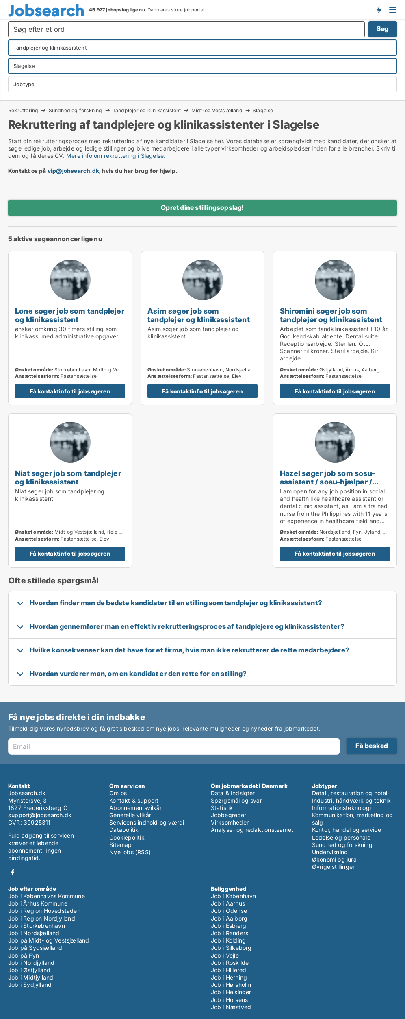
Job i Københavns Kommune (46, 895)
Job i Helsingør (231, 991)
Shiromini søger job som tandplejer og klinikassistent (331, 315)
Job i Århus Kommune (37, 903)
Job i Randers (230, 933)
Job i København (233, 895)
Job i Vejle (225, 955)
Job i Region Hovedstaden (44, 910)
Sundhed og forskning (75, 110)
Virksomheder (230, 822)
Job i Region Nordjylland (41, 918)
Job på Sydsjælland (35, 947)
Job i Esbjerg (229, 925)
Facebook (12, 872)
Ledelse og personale (341, 837)
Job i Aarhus (228, 903)
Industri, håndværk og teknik (351, 800)
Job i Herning (229, 977)
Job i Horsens (229, 999)
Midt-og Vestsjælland (217, 110)
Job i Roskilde (230, 962)
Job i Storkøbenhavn (36, 925)
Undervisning (330, 852)
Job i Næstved (231, 1007)
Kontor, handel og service (346, 829)
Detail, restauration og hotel (350, 793)
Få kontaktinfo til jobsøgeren (70, 391)
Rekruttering (23, 110)
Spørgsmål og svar (236, 800)
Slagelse (263, 110)
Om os (118, 793)
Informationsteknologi (341, 807)
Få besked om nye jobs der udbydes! (378, 9)
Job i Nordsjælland (34, 933)
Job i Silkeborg (231, 947)
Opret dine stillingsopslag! (202, 207)
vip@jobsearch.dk (73, 170)
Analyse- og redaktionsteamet (252, 829)
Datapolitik (124, 829)
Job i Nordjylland (31, 962)
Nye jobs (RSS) (130, 852)
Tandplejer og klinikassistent (147, 110)
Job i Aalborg (229, 918)
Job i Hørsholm (231, 984)
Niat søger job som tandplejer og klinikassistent (68, 477)
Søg (383, 29)
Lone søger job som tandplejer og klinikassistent (69, 315)
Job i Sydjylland (30, 984)
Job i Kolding (228, 940)
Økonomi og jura (334, 859)
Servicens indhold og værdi (146, 822)
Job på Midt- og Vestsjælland (48, 940)
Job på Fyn (23, 955)
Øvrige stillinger (333, 866)
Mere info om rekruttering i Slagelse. (115, 155)
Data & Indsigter (233, 793)
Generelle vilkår (130, 815)
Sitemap (120, 844)
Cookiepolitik (127, 837)
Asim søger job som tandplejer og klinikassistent (198, 315)
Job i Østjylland (29, 970)
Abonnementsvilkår (135, 807)
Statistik (222, 807)
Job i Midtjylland (30, 977)
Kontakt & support (133, 800)
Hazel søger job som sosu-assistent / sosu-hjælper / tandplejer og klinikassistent (331, 482)
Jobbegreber (229, 815)
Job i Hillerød (229, 970)
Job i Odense (229, 910)
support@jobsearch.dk (39, 815)
